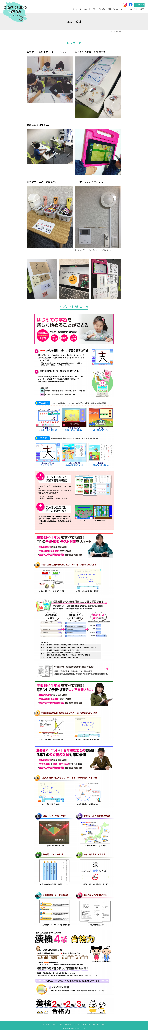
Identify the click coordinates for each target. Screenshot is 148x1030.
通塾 (94, 9)
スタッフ (124, 9)
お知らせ (87, 9)
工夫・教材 (133, 9)
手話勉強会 (102, 9)
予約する (139, 4)
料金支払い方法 (113, 9)
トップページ (77, 9)
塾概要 (142, 9)
